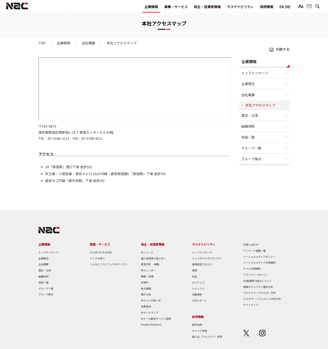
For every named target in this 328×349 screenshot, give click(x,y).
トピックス (198, 288)
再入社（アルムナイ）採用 (207, 336)
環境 (194, 270)
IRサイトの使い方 (151, 300)
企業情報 (151, 6)
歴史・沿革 (249, 115)
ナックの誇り (97, 258)
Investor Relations (151, 324)
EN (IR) (284, 6)
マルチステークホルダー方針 (259, 292)
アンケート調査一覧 (254, 250)
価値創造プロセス (202, 264)
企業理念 (248, 83)
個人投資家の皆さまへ (153, 258)
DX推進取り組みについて (257, 280)
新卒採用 (197, 324)
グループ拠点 (251, 158)
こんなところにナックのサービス (108, 264)
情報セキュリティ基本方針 (258, 287)
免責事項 (146, 306)
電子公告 (146, 294)
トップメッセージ (254, 72)
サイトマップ (250, 305)
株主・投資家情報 (207, 6)
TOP (41, 42)
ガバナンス (198, 282)
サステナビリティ (240, 6)
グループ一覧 (251, 147)
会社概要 (88, 42)
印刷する (283, 49)
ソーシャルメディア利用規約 (259, 262)
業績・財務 (147, 276)
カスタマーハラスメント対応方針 (262, 298)
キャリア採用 (199, 330)
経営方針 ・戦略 (150, 264)
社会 (194, 276)
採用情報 (266, 6)
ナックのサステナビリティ (207, 258)
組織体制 (248, 126)
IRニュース (147, 252)
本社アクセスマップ (260, 105)
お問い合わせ (309, 6)
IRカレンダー (148, 270)
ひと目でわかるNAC (101, 252)
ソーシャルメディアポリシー (259, 256)
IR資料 (144, 282)
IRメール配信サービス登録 (156, 318)
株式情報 (146, 288)
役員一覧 (248, 137)
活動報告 (197, 294)
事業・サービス (176, 6)
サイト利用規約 (252, 268)
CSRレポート (199, 300)
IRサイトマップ (149, 312)
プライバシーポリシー (255, 274)
